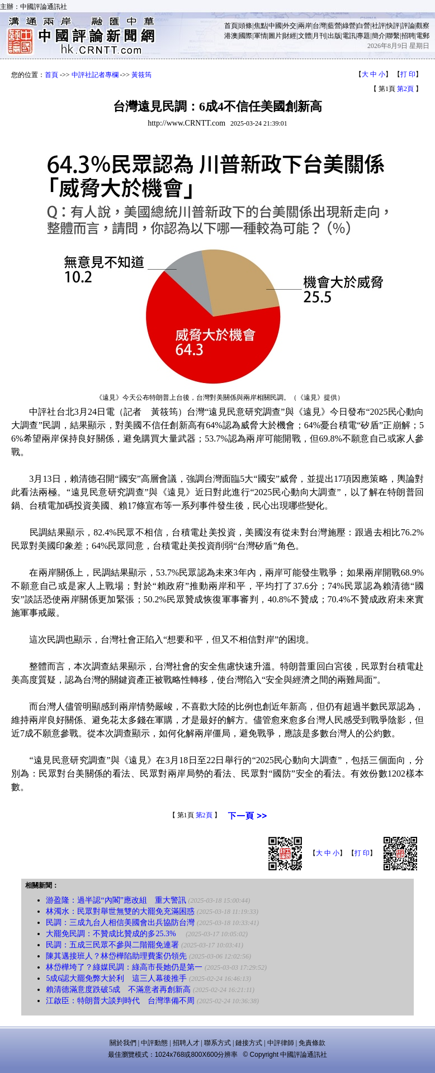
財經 (289, 36)
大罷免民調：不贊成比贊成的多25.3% (114, 934)
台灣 (319, 26)
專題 (363, 36)
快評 (393, 26)
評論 (408, 26)
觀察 (422, 26)
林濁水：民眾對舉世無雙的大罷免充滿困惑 (120, 911)
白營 (363, 26)
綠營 (349, 26)
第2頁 (405, 89)
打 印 (407, 74)
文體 (304, 36)
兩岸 (304, 26)
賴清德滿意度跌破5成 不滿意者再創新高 (118, 989)
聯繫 (393, 36)
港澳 (231, 36)
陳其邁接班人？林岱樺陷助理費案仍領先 (116, 956)
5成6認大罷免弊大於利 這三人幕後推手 (116, 978)
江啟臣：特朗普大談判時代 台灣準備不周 (120, 1001)
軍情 (260, 36)
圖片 (275, 36)
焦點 (260, 26)
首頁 (231, 26)
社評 (378, 26)
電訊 (349, 36)
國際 (245, 36)
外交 (289, 26)
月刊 (319, 36)
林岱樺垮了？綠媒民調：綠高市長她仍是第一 (124, 967)
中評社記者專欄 (95, 75)
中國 (275, 26)
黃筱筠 (141, 75)
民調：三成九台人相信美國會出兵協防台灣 (120, 922)
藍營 (334, 26)
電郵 (422, 36)
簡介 (378, 36)
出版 (334, 36)
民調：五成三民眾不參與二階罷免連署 (112, 945)
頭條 (245, 26)
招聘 (408, 36)
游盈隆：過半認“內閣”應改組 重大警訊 (116, 900)
